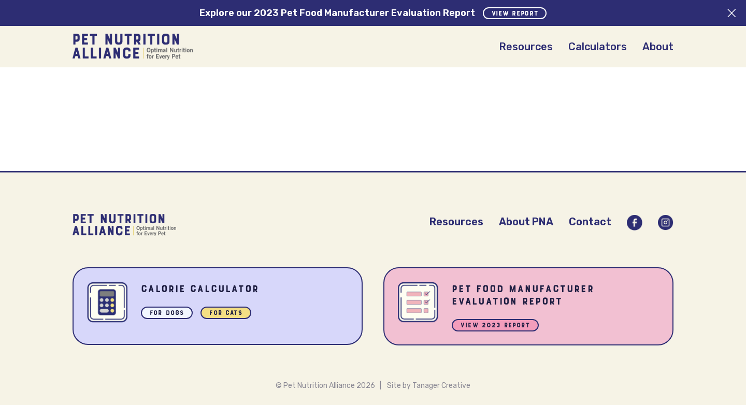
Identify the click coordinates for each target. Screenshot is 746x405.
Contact (590, 221)
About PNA (526, 221)
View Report (515, 14)
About (657, 46)
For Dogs (167, 313)
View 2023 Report (495, 326)
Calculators (597, 46)
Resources (526, 46)
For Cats (225, 313)
